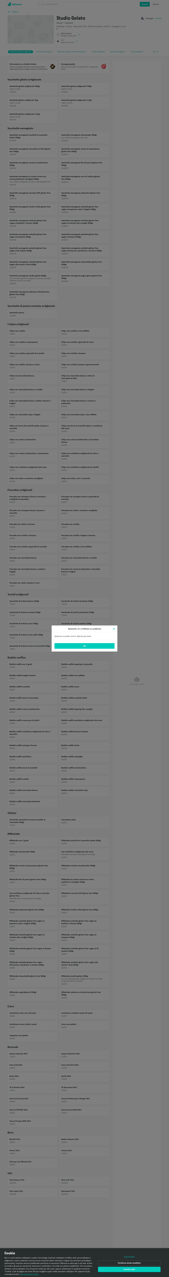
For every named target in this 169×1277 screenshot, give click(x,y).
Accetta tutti (129, 1270)
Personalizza (129, 1257)
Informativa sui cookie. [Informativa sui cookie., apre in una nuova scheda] (29, 1275)
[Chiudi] (114, 628)
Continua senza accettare (129, 1263)
